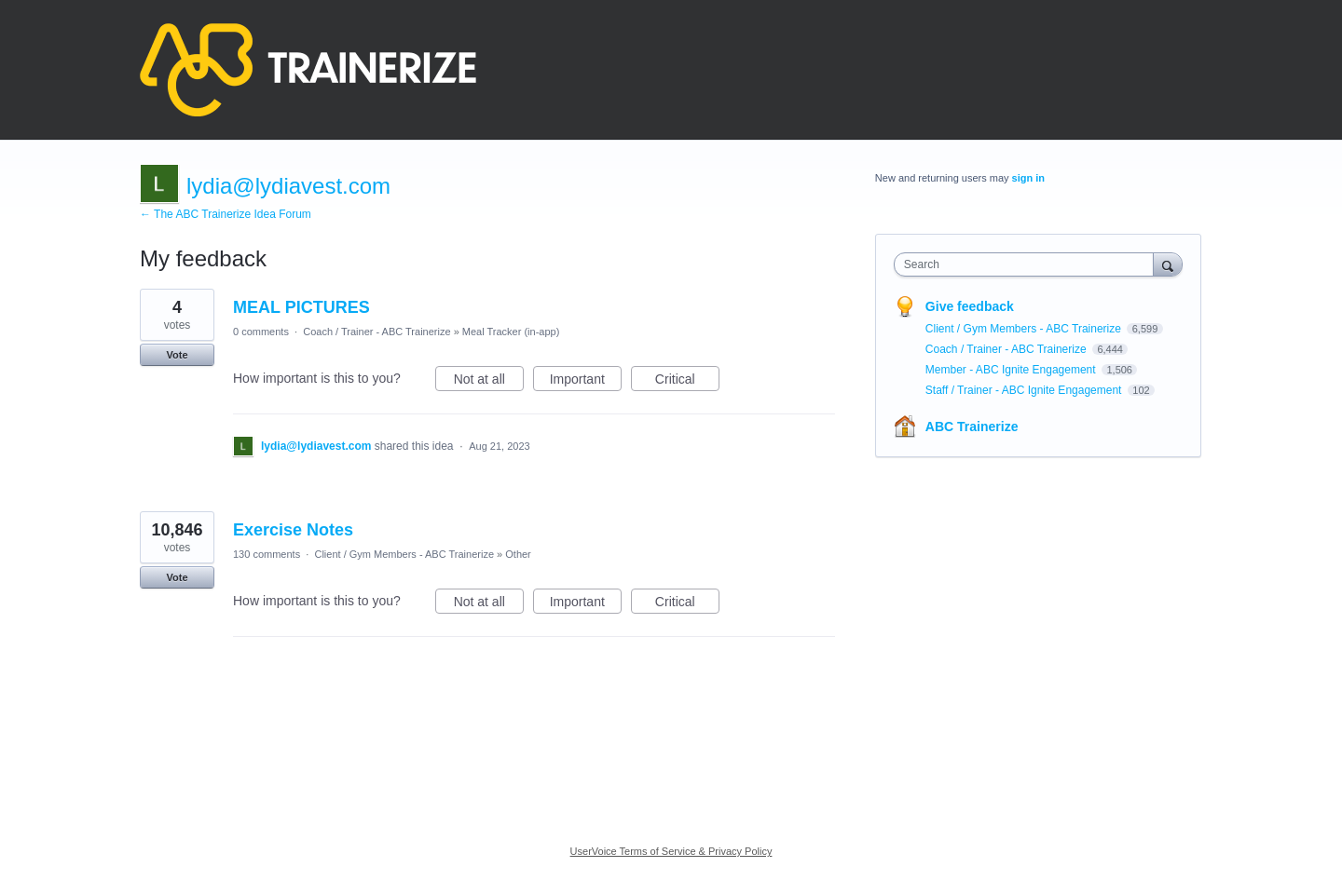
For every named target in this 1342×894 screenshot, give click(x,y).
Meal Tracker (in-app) (511, 331)
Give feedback (969, 306)
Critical (687, 382)
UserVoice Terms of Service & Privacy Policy (671, 851)
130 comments (266, 554)
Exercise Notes (293, 530)
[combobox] (1028, 264)
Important (586, 382)
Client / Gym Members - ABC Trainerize (404, 554)
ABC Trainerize (972, 426)
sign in (1028, 177)
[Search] (1168, 264)
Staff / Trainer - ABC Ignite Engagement (1025, 390)
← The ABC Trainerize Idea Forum (225, 214)
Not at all (489, 382)
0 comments (261, 331)
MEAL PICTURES (301, 307)
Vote (176, 354)
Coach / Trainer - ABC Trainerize (376, 331)
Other (518, 554)
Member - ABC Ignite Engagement (1012, 369)
